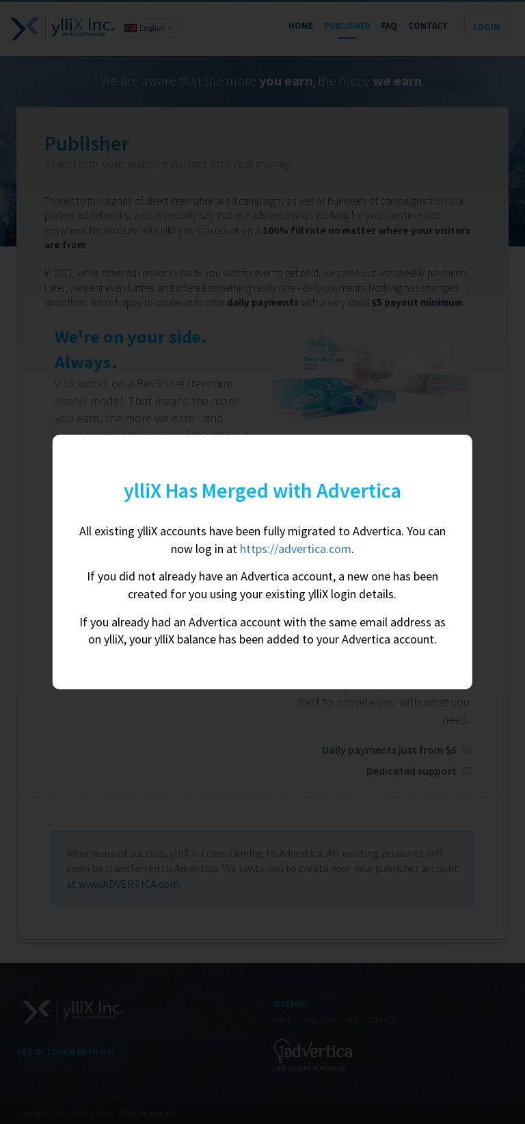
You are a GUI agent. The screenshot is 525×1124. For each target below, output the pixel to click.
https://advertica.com (295, 549)
